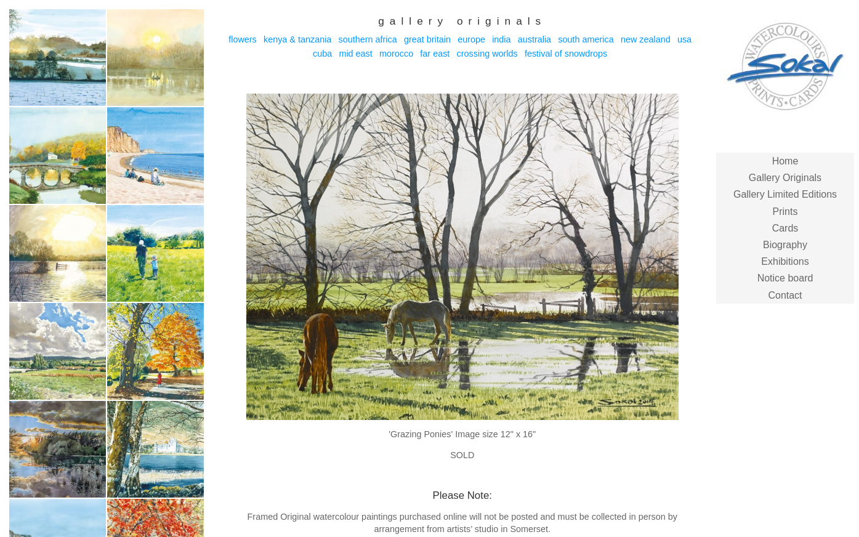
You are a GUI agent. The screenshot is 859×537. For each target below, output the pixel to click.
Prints (785, 211)
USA (684, 39)
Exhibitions (785, 261)
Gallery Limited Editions (785, 194)
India (501, 39)
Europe (471, 39)
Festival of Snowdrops (566, 54)
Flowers (242, 39)
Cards (785, 228)
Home (785, 161)
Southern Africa (368, 39)
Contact (785, 295)
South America (585, 39)
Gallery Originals (785, 177)
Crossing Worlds (487, 54)
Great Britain (427, 39)
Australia (534, 39)
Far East (435, 54)
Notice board (785, 278)
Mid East (355, 54)
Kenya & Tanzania (297, 39)
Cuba (322, 54)
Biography (785, 245)
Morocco (396, 54)
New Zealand (646, 39)
